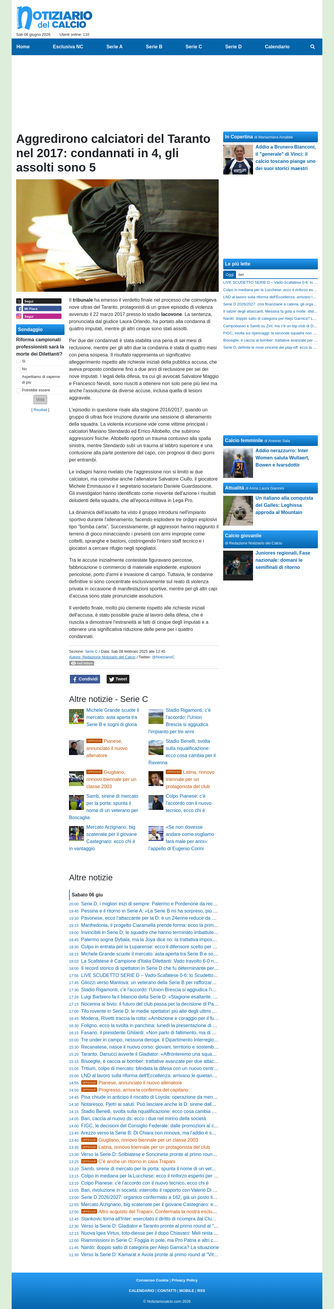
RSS (201, 1290)
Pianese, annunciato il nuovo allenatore (107, 748)
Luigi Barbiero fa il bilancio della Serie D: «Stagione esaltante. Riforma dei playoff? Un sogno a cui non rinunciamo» (203, 996)
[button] (40, 399)
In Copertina (239, 136)
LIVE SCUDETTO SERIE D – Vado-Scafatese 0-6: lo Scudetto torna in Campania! (168, 975)
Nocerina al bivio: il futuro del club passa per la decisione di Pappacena (156, 1004)
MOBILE (186, 1290)
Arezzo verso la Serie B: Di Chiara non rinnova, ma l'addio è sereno (152, 1132)
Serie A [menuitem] (114, 46)
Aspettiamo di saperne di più (41, 379)
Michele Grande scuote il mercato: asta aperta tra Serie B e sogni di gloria (112, 717)
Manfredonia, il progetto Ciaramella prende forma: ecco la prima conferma (159, 925)
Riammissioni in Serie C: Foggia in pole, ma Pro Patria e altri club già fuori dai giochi (170, 1240)
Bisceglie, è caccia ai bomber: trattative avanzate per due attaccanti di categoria (165, 1061)
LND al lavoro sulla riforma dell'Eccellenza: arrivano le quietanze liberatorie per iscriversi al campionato (190, 1075)
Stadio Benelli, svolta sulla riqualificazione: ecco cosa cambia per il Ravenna (162, 1111)
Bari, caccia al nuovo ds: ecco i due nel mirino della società (143, 1118)
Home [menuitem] (23, 46)
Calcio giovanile (243, 535)
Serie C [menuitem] (194, 46)
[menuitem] (313, 46)
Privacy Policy (185, 1280)
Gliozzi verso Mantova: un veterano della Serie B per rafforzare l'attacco (157, 982)
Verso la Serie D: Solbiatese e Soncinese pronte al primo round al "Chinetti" (161, 1154)
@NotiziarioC (163, 657)
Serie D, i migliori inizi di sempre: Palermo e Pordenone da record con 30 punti (164, 903)
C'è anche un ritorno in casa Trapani (128, 1161)
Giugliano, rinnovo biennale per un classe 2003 (111, 779)
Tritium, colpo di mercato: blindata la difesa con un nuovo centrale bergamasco (164, 1068)
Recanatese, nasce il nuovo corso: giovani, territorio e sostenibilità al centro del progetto (174, 1046)
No (24, 369)
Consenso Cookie (152, 1280)
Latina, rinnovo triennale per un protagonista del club (190, 779)
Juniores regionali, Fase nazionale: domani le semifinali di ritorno (282, 560)
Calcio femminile (244, 440)
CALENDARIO (141, 1290)
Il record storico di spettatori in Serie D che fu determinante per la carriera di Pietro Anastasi (178, 968)
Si (23, 361)
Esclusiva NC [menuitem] (68, 46)
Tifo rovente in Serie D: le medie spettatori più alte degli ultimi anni (151, 1011)
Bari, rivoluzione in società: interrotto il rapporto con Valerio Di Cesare (154, 1190)
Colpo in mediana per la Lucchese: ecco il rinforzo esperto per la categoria (160, 1175)
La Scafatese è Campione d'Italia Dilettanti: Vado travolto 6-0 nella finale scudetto (167, 961)
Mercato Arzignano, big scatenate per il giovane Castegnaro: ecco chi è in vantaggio (170, 1204)
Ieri (241, 274)
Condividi (85, 679)
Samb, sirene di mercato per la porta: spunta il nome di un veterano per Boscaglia (167, 1168)
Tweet (118, 679)
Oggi (230, 274)
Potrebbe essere (36, 390)
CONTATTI (166, 1290)
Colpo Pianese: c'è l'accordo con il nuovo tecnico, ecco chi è (189, 803)
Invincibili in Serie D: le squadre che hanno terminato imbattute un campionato (163, 932)
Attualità (234, 487)
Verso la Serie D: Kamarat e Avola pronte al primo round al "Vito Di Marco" (160, 1254)
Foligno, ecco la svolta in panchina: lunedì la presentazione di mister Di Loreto (163, 1025)
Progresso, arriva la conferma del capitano (135, 1089)
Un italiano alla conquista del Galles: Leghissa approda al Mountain (284, 505)
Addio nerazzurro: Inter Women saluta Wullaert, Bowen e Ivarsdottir (282, 457)
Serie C (91, 651)
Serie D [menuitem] (233, 46)
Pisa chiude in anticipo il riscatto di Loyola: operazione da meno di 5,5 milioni (162, 1097)
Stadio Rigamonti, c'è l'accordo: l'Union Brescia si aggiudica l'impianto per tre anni (168, 989)
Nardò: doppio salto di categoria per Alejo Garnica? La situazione (150, 1247)
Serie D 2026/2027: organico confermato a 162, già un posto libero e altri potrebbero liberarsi (179, 1197)
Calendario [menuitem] (277, 46)
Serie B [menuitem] (154, 46)
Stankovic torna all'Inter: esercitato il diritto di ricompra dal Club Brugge (156, 1218)
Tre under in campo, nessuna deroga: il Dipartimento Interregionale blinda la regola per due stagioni (186, 1039)
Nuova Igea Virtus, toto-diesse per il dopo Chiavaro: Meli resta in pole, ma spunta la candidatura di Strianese (196, 1233)
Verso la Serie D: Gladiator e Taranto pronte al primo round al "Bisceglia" (158, 1225)
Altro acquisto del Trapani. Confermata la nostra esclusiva (151, 1211)
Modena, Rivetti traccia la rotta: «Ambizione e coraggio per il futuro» (153, 1018)
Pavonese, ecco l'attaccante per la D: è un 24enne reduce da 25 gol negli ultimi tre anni (173, 918)
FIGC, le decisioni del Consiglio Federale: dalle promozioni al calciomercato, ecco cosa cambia (181, 1125)
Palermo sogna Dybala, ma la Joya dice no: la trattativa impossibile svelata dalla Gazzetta (176, 939)
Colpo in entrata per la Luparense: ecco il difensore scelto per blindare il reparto (165, 946)
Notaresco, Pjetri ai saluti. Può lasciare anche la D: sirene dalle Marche (156, 1104)
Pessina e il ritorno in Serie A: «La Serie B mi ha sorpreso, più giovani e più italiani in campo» (179, 910)
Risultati (40, 409)
